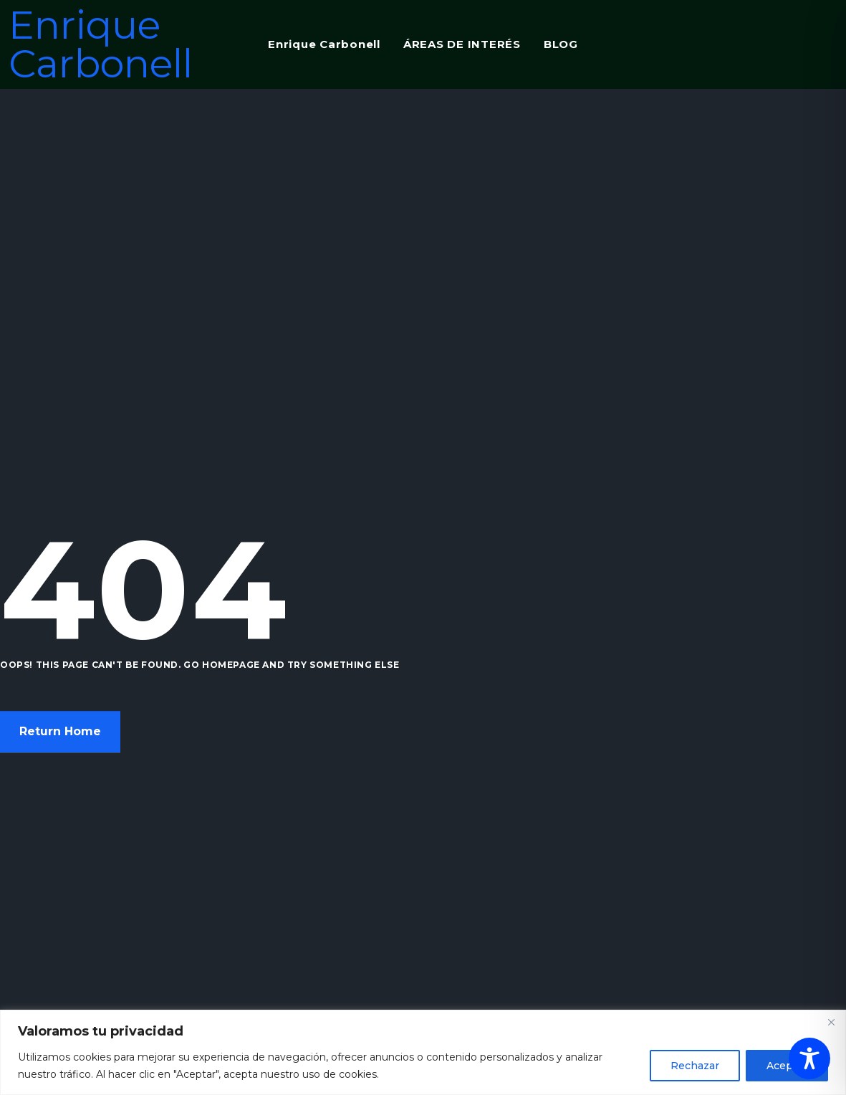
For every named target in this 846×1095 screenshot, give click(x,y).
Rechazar (694, 1065)
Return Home (60, 732)
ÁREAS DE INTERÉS (462, 44)
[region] (423, 1052)
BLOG (561, 44)
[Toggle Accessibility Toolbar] (809, 1058)
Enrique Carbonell (101, 44)
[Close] (831, 1022)
